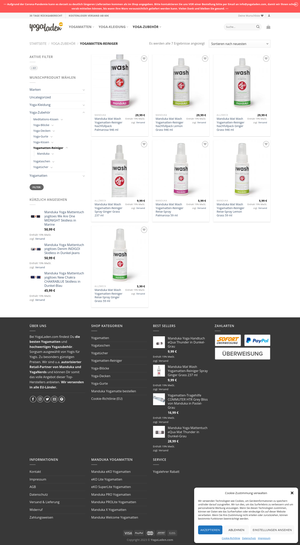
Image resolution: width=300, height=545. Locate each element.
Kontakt (35, 471)
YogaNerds (38, 372)
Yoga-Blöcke (41, 125)
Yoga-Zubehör (147, 27)
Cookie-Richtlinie (231, 538)
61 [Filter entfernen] (34, 68)
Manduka (43, 153)
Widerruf (36, 510)
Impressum (264, 538)
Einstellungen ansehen (272, 530)
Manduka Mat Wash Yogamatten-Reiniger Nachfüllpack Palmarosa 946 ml (108, 124)
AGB (33, 487)
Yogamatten (81, 27)
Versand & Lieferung (45, 502)
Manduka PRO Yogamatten (111, 494)
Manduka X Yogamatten (108, 510)
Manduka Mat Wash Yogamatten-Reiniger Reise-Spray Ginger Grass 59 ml (108, 295)
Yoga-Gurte (40, 136)
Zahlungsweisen (41, 517)
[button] (292, 493)
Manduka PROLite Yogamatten (113, 502)
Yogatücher (40, 167)
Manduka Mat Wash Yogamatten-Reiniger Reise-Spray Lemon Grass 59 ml (230, 210)
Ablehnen (237, 530)
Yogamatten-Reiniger (48, 148)
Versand (40, 238)
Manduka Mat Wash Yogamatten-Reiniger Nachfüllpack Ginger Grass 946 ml (230, 124)
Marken (35, 89)
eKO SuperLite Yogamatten (111, 487)
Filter (37, 187)
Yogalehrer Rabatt (166, 471)
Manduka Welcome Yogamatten (114, 517)
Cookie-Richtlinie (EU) (106, 398)
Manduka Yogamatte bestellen (113, 391)
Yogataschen (41, 161)
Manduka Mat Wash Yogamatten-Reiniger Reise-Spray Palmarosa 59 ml (169, 210)
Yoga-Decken (42, 131)
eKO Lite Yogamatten (106, 479)
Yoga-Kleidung (113, 27)
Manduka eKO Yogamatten (111, 471)
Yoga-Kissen (41, 142)
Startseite (38, 43)
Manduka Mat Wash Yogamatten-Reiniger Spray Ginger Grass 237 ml (108, 210)
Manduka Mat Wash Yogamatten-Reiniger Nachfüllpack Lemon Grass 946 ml (169, 124)
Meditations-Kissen (45, 119)
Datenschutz (249, 538)
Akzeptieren (210, 530)
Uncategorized (40, 97)
